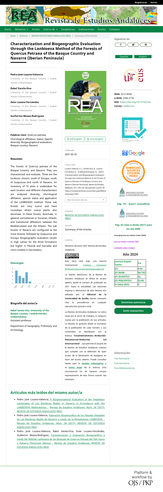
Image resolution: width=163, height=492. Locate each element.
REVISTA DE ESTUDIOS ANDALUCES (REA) (51, 35)
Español (124, 56)
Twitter (133, 45)
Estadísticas (68, 29)
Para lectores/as (122, 358)
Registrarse (141, 2)
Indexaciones (86, 29)
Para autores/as (121, 363)
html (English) (96, 139)
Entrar (154, 2)
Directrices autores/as (133, 302)
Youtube (146, 45)
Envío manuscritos (133, 310)
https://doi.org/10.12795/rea (135, 101)
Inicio (8, 29)
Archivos (24, 35)
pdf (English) (75, 139)
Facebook (120, 45)
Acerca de (49, 29)
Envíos (102, 29)
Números (20, 29)
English (143, 56)
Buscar (150, 29)
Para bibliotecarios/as (124, 368)
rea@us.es (128, 105)
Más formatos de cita (77, 199)
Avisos (36, 29)
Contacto (114, 29)
